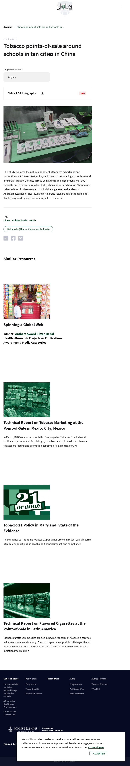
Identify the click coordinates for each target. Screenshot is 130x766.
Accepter (99, 753)
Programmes (76, 684)
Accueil (8, 27)
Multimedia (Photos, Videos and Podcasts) (28, 229)
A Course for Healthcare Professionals (10, 704)
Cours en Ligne (11, 678)
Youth (32, 220)
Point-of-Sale (19, 220)
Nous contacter (77, 693)
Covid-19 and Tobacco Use (10, 713)
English (16, 744)
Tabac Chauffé (32, 688)
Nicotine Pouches (34, 693)
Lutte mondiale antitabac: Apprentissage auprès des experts (11, 690)
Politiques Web (77, 688)
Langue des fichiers (13, 69)
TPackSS (96, 688)
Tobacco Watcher (100, 684)
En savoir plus (96, 747)
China (7, 220)
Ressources (53, 678)
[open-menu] (123, 7)
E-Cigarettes (32, 684)
